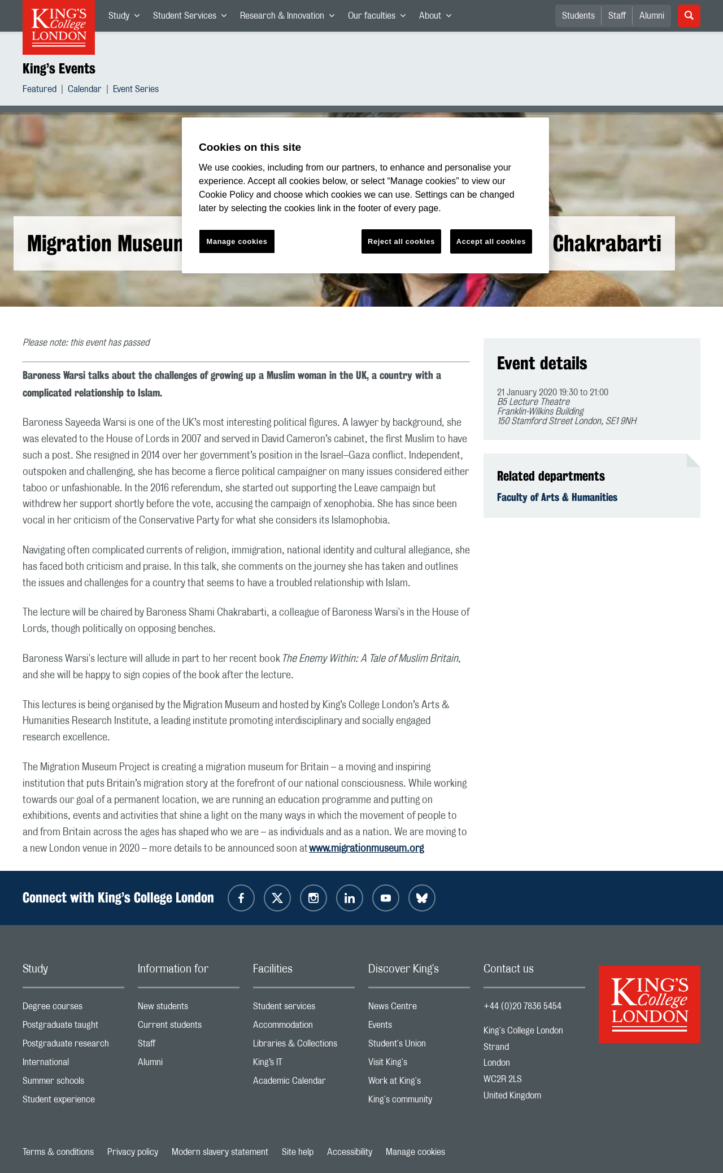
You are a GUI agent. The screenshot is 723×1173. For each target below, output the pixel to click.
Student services (304, 1009)
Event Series (136, 91)
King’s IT (304, 1065)
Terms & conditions (58, 1152)
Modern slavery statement (220, 1152)
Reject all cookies (401, 241)
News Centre (419, 1009)
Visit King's (419, 1065)
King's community (419, 1102)
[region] (365, 195)
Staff (617, 15)
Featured (39, 91)
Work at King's (419, 1083)
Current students (188, 1028)
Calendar (85, 91)
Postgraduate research (73, 1046)
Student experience (73, 1102)
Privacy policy (132, 1152)
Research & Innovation (290, 18)
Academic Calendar (304, 1083)
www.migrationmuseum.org (366, 849)
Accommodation (304, 1028)
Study (127, 18)
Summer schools (73, 1083)
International (73, 1065)
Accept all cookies (491, 241)
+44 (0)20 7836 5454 (522, 1006)
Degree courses (73, 1009)
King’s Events (59, 68)
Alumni (651, 15)
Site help (297, 1152)
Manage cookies (415, 1152)
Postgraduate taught (73, 1028)
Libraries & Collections (304, 1046)
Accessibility (349, 1152)
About (438, 18)
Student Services (193, 18)
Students (578, 15)
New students (188, 1009)
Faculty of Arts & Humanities (557, 497)
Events (419, 1028)
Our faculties (380, 18)
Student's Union (419, 1046)
